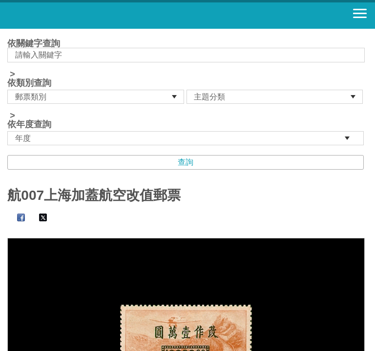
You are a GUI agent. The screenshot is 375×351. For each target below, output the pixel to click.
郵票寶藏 (61, 15)
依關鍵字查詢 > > (187, 92)
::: (10, 33)
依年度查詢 (29, 124)
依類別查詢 (29, 82)
